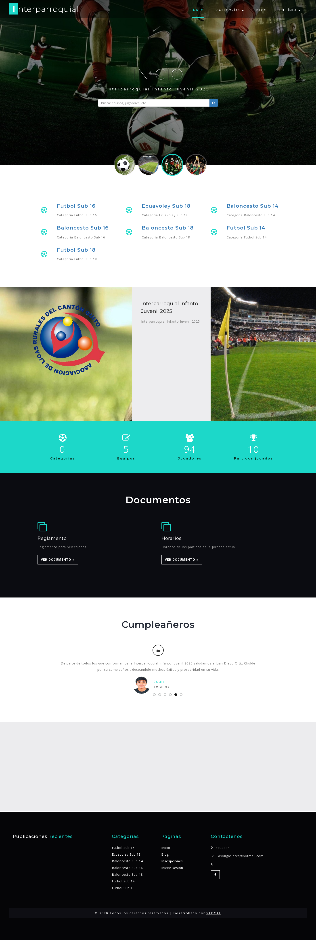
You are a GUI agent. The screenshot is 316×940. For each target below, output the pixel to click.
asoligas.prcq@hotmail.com (241, 856)
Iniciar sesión (172, 868)
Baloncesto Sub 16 (83, 228)
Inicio (198, 10)
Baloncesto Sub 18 (168, 228)
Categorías (230, 10)
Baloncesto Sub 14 (252, 206)
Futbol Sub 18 (76, 250)
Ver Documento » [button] (58, 560)
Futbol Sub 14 (246, 228)
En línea (289, 10)
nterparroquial (44, 10)
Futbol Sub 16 (76, 206)
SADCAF (213, 913)
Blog (261, 10)
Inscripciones (172, 861)
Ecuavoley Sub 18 (166, 206)
